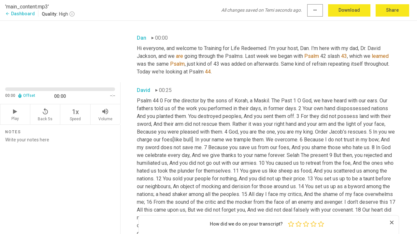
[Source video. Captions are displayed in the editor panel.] (60, 51)
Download (349, 10)
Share (392, 10)
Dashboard (20, 13)
